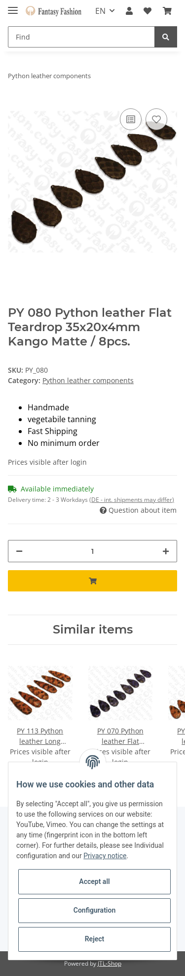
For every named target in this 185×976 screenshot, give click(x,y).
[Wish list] (147, 11)
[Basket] (167, 11)
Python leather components (88, 380)
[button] (129, 11)
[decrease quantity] (19, 551)
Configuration (94, 910)
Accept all (94, 881)
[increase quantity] (166, 551)
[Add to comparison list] (131, 119)
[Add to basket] (92, 580)
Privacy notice (104, 856)
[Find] (81, 37)
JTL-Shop (109, 963)
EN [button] (100, 10)
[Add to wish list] (156, 119)
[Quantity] (92, 551)
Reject (95, 939)
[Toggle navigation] (13, 6)
